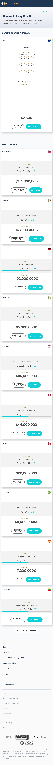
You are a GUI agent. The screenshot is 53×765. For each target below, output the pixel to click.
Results (5, 652)
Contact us (6, 713)
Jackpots (6, 668)
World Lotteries (9, 663)
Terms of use (7, 718)
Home (42, 11)
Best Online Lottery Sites (13, 658)
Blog (4, 679)
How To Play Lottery (10, 699)
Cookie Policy (7, 723)
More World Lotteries (26, 630)
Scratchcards (8, 685)
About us (5, 708)
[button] (50, 3)
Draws (5, 674)
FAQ (4, 694)
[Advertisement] (26, 100)
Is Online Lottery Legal (10, 703)
